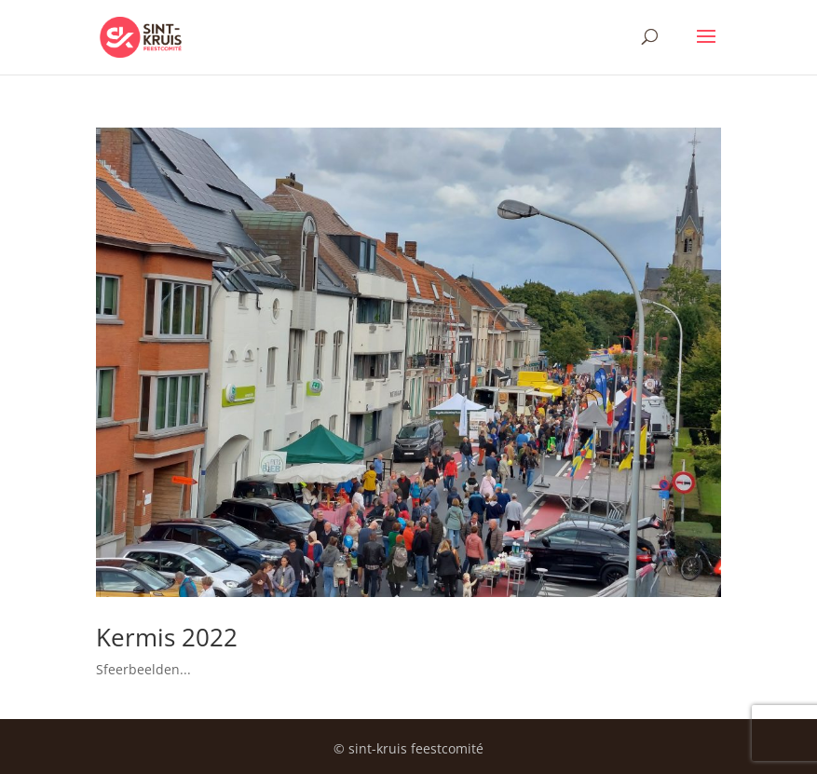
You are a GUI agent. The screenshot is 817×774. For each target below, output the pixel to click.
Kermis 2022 (167, 637)
